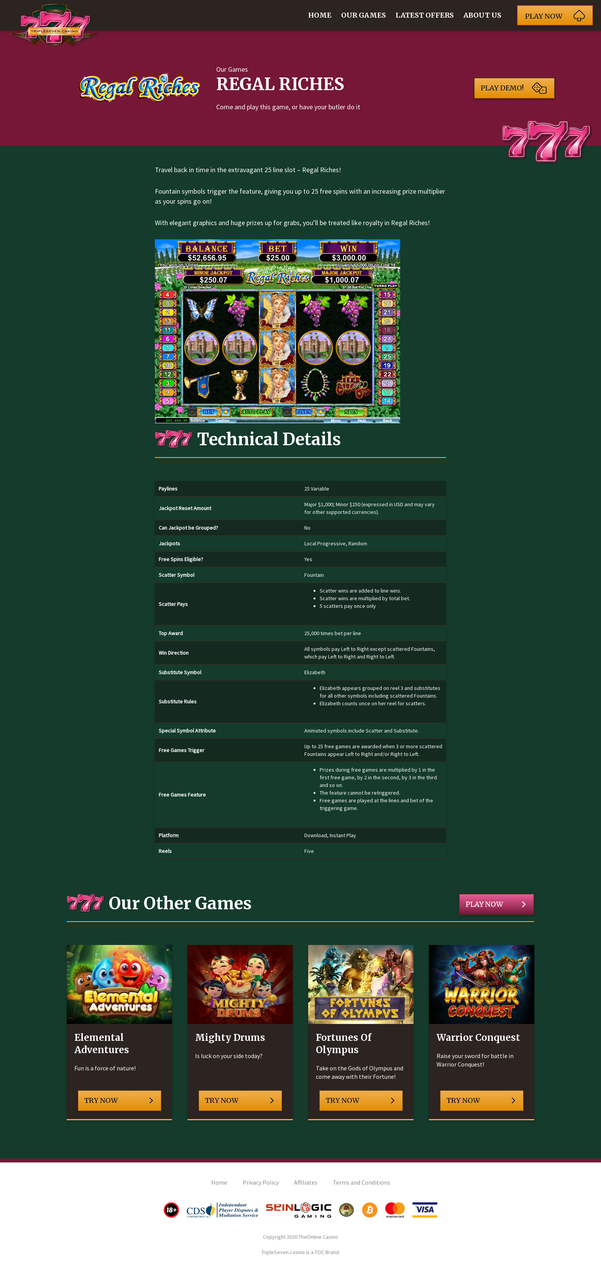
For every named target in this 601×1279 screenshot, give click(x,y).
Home (320, 15)
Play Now (496, 904)
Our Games (363, 15)
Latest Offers (425, 15)
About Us (482, 15)
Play (555, 15)
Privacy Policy (261, 1182)
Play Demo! (514, 88)
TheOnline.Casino (318, 1236)
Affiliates (305, 1182)
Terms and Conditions (361, 1182)
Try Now (118, 1100)
